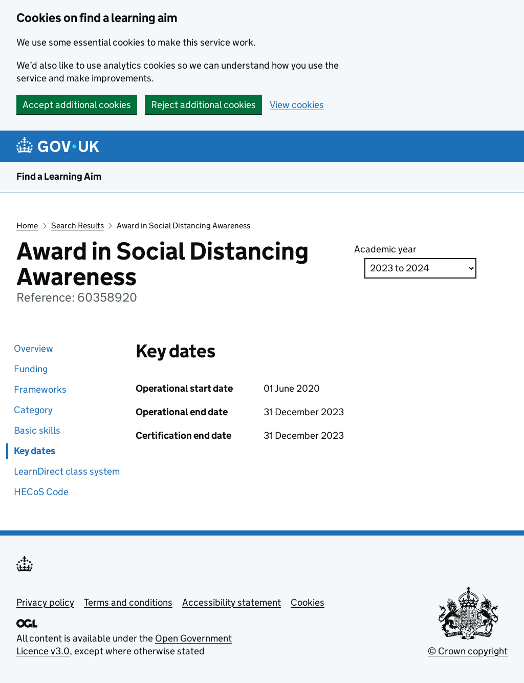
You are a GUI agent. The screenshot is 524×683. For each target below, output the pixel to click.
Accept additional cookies (77, 105)
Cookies (307, 602)
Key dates (34, 451)
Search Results (77, 225)
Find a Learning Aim (58, 176)
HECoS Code (41, 492)
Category (33, 410)
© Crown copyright (468, 651)
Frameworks (40, 389)
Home (27, 225)
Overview (33, 348)
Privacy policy (45, 602)
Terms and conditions (128, 602)
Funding (31, 369)
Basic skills (37, 430)
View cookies (297, 105)
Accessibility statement (231, 602)
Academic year (385, 249)
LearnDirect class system (67, 471)
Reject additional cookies (203, 105)
